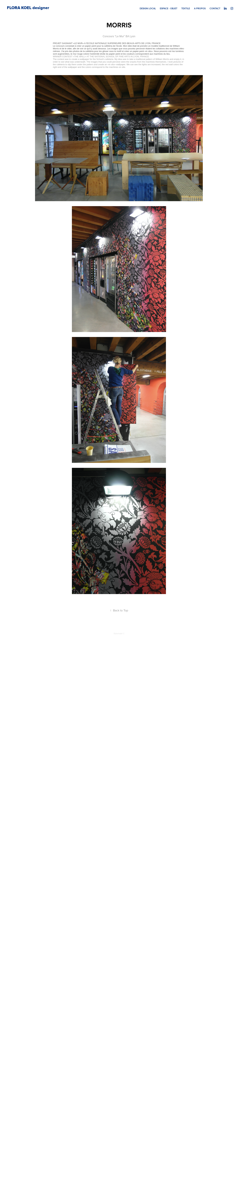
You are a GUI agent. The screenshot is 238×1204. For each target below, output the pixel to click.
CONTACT (215, 8)
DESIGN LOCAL (148, 8)
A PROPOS (200, 8)
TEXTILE (185, 8)
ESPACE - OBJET (168, 8)
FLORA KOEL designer (28, 8)
